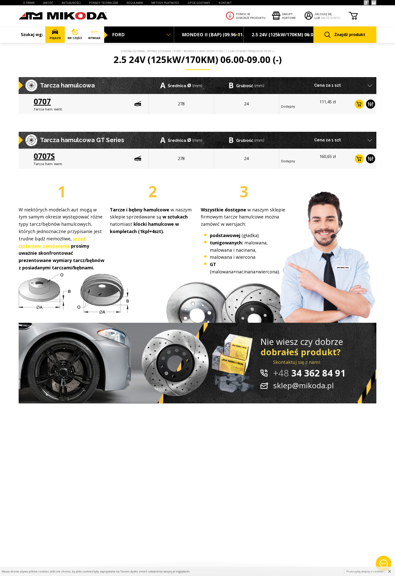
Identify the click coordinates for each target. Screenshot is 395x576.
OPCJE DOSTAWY (199, 3)
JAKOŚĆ (48, 3)
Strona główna (133, 51)
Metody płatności (165, 3)
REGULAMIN (135, 3)
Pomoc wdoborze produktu (251, 16)
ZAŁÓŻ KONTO (330, 18)
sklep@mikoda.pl (303, 385)
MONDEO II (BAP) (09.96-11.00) (203, 51)
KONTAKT (225, 3)
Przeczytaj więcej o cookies (364, 571)
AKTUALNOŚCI (71, 3)
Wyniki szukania (159, 51)
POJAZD (55, 34)
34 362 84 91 (309, 373)
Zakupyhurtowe (289, 16)
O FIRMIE (29, 3)
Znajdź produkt (344, 35)
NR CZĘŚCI (74, 34)
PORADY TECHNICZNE (103, 3)
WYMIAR (94, 34)
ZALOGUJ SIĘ (323, 14)
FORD (177, 51)
